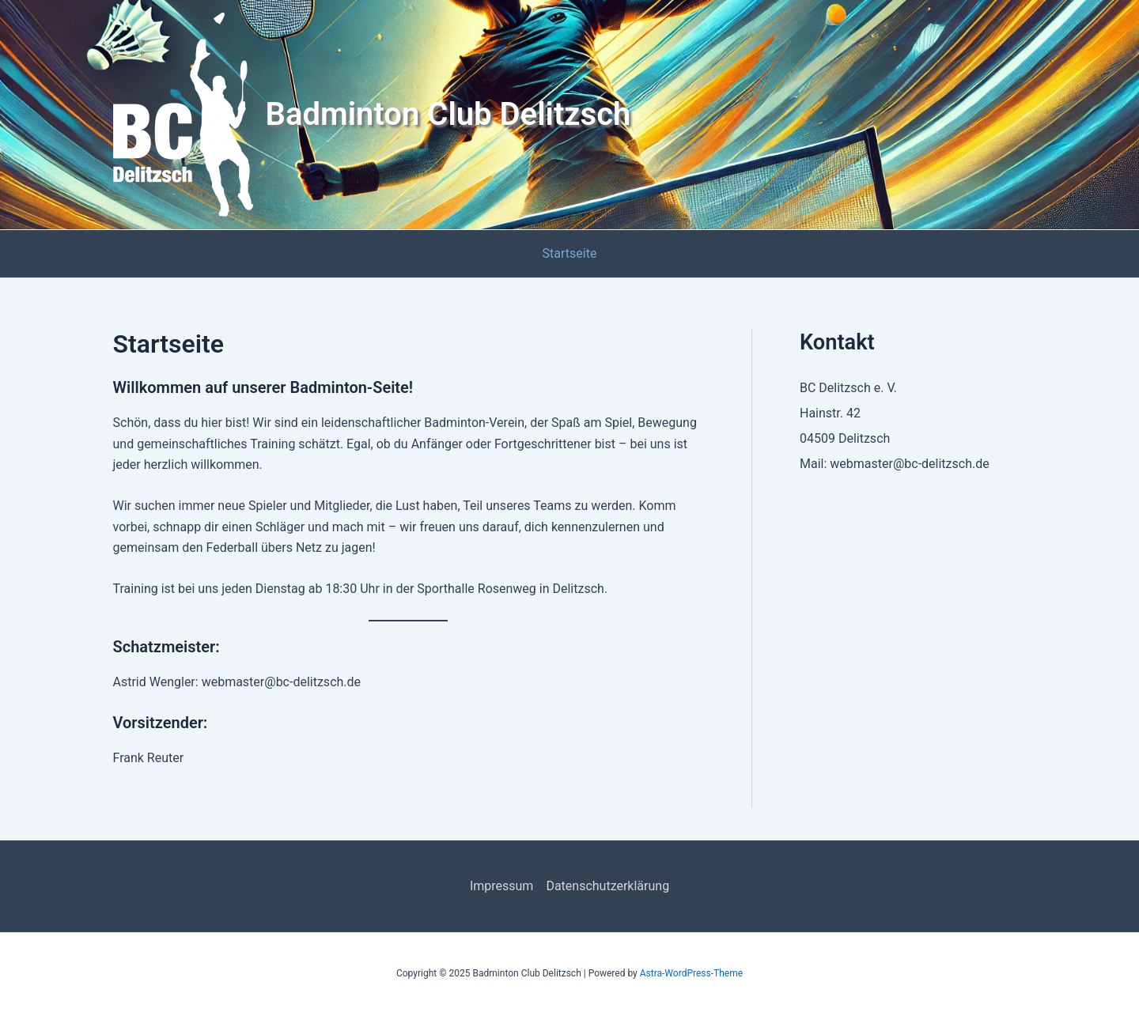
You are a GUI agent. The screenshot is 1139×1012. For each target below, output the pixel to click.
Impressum (502, 885)
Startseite (570, 253)
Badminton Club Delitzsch (448, 114)
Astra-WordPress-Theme (691, 973)
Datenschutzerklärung (607, 885)
